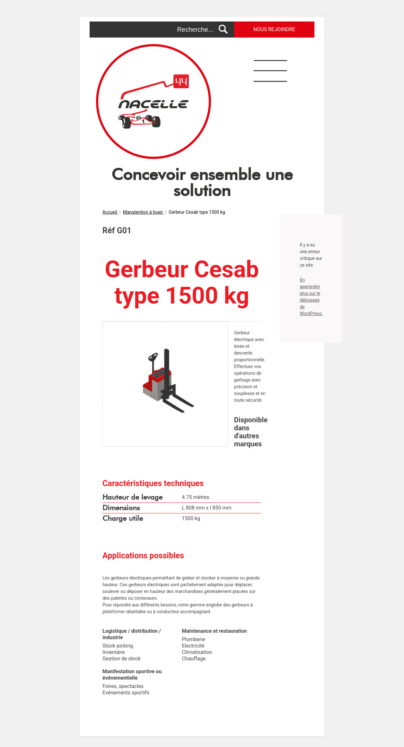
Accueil (110, 212)
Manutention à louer (143, 212)
